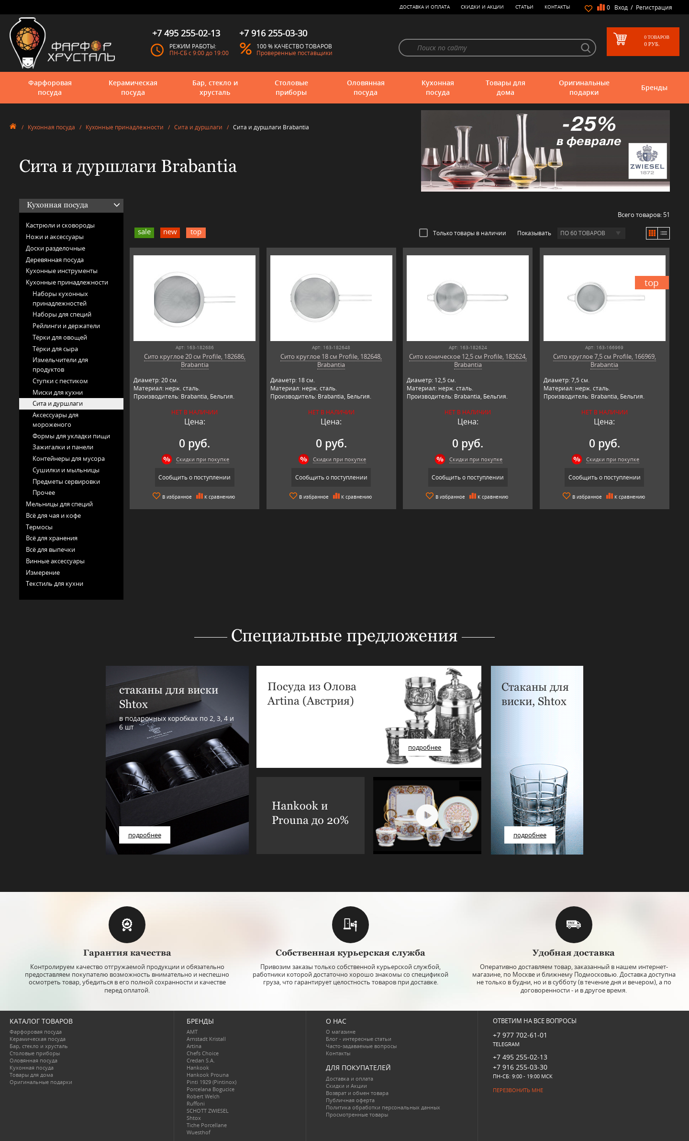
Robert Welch (203, 1096)
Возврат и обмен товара (357, 1092)
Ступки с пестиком (60, 381)
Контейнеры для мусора (69, 458)
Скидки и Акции (482, 6)
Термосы (39, 527)
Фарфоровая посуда (50, 87)
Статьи (524, 6)
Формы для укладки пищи (71, 436)
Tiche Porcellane (207, 1125)
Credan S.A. (201, 1060)
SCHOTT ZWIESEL (208, 1110)
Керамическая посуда (133, 87)
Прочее (44, 492)
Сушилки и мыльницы (66, 470)
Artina (194, 1046)
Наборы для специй (62, 314)
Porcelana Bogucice (210, 1089)
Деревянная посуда (55, 259)
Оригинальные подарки (584, 87)
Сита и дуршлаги (198, 127)
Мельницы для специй (59, 504)
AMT (192, 1031)
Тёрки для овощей (60, 337)
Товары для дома (505, 87)
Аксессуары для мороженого (55, 420)
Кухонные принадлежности (125, 127)
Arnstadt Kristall (206, 1038)
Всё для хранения (52, 538)
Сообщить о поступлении (194, 477)
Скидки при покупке (202, 459)
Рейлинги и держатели (66, 325)
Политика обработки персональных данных (383, 1107)
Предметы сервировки (66, 481)
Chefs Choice (203, 1053)
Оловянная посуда (366, 87)
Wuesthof (199, 1132)
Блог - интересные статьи (358, 1038)
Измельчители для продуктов (60, 364)
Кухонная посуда (438, 87)
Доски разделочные (55, 248)
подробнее (144, 835)
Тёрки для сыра (55, 348)
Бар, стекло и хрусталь (215, 87)
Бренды (654, 87)
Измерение (43, 572)
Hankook (198, 1067)
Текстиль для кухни (54, 583)
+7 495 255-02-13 (520, 1056)
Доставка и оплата (425, 6)
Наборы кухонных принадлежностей (60, 298)
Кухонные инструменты (62, 270)
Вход (621, 7)
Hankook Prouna (208, 1074)
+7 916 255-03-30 (520, 1067)
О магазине (341, 1031)
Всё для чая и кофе (53, 515)
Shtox (194, 1117)
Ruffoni (196, 1103)
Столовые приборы (291, 87)
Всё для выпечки (50, 549)
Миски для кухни (58, 392)
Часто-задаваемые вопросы (361, 1046)
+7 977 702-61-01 (520, 1034)
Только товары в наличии (462, 233)
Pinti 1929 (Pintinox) (211, 1081)
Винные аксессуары (55, 561)
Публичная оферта (350, 1100)
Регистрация (654, 7)
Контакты (557, 6)
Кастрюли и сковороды (60, 225)
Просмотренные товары (357, 1114)
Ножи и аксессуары (55, 236)
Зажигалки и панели (63, 447)
